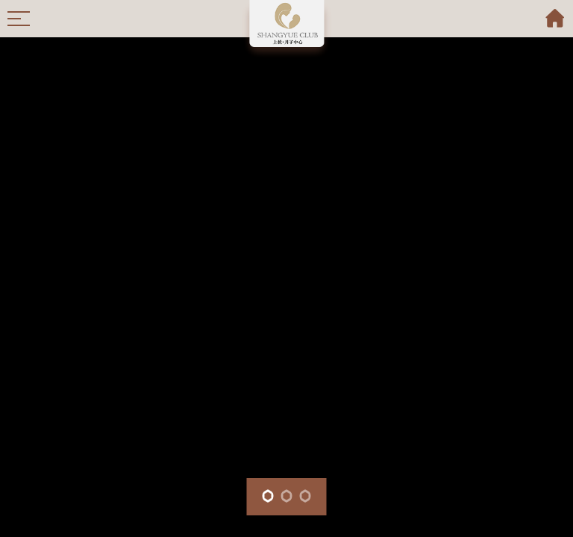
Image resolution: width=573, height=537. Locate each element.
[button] (268, 496)
